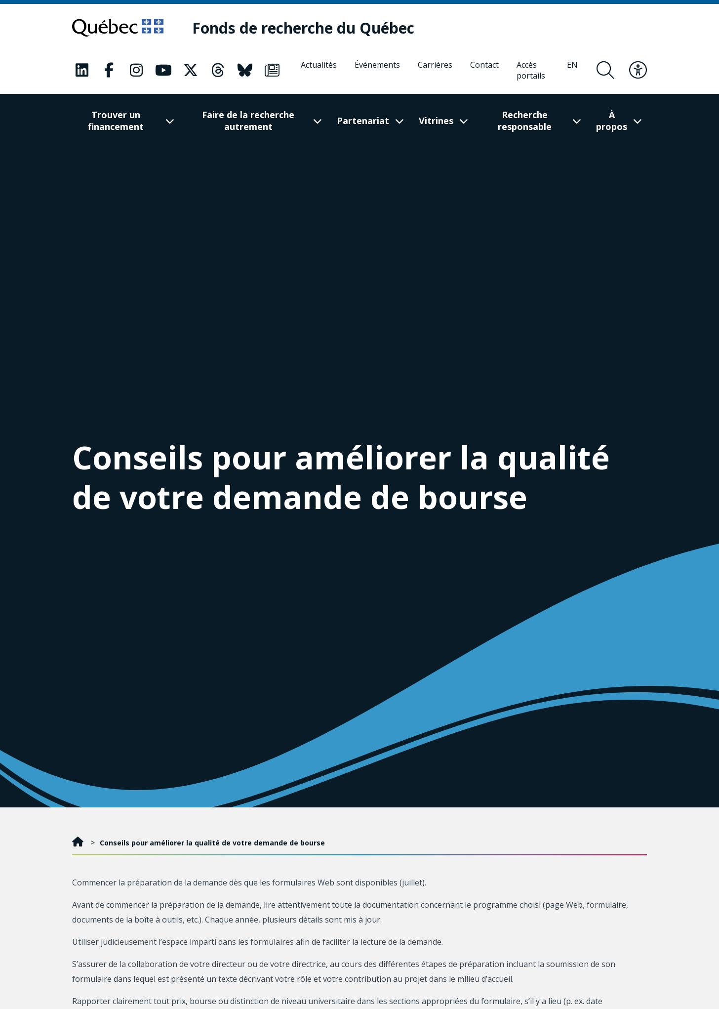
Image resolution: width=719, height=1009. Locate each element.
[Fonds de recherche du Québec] (303, 28)
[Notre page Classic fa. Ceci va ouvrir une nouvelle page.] (82, 70)
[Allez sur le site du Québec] (117, 28)
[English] (572, 70)
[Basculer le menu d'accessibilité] (638, 70)
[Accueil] (78, 842)
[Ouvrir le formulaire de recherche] (605, 70)
